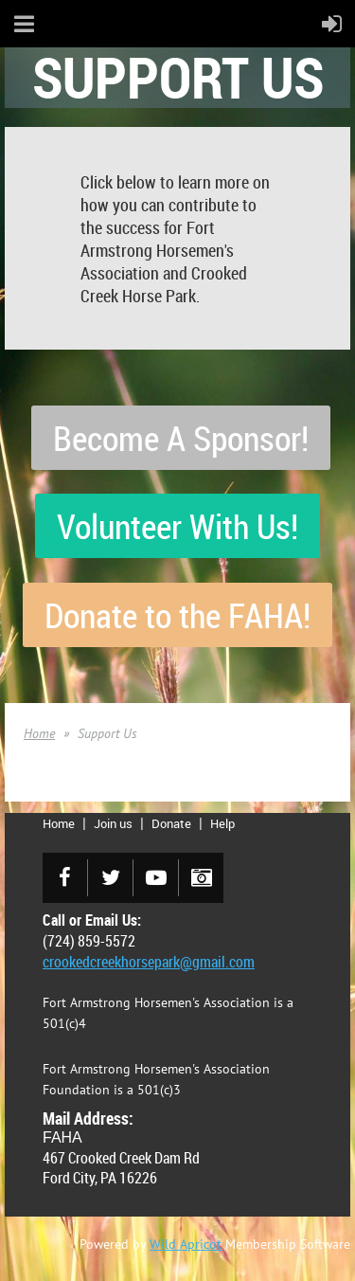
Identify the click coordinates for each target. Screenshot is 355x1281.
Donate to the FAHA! (177, 615)
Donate (171, 823)
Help (222, 823)
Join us (113, 823)
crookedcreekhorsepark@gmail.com (149, 961)
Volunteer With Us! (177, 526)
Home (39, 733)
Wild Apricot (186, 1244)
